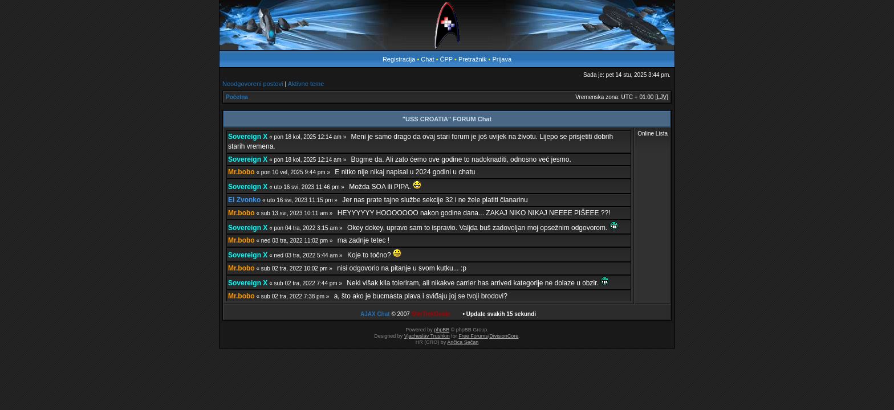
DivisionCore (503, 336)
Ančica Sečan (462, 342)
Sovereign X (247, 137)
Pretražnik (472, 59)
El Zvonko (244, 200)
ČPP (446, 59)
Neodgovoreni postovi (252, 83)
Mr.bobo (241, 172)
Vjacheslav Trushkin (427, 336)
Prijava (501, 59)
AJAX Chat (375, 314)
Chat (428, 59)
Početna (237, 97)
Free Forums (473, 336)
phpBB (441, 330)
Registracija (399, 59)
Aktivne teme (306, 83)
